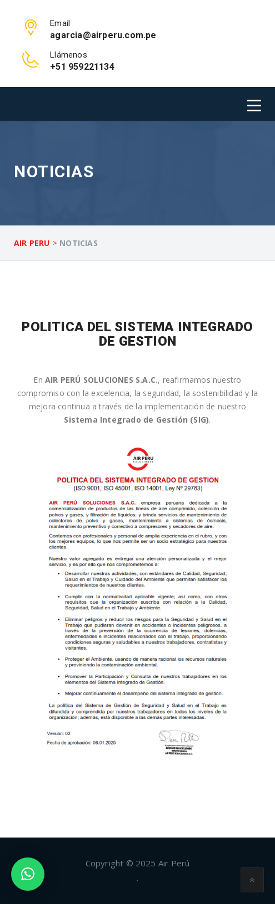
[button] (27, 874)
